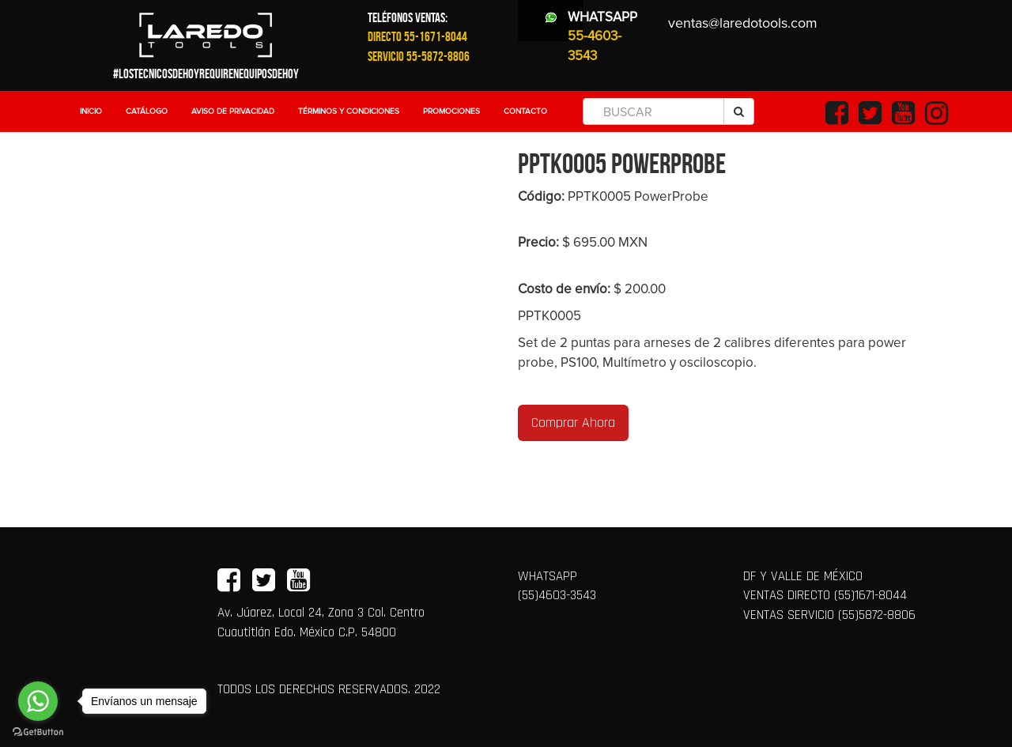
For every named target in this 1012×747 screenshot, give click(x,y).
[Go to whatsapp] (38, 701)
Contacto (525, 111)
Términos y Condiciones (348, 111)
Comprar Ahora (573, 422)
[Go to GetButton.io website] (38, 731)
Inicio (91, 111)
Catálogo (147, 111)
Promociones (451, 111)
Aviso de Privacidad (232, 111)
